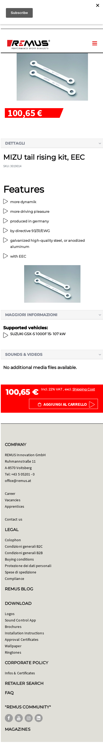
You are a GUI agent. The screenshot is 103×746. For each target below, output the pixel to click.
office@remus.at (18, 480)
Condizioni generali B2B (24, 552)
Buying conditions (19, 559)
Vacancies (12, 500)
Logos (9, 613)
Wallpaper (13, 645)
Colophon (13, 539)
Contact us (13, 519)
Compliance (14, 578)
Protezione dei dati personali (28, 565)
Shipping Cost (83, 389)
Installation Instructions (24, 633)
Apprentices (14, 506)
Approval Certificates (21, 639)
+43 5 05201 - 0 (23, 474)
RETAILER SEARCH (24, 683)
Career (10, 493)
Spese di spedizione (20, 572)
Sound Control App (20, 620)
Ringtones (13, 652)
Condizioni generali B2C (24, 546)
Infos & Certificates (20, 673)
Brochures (13, 626)
